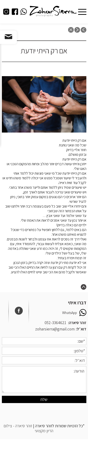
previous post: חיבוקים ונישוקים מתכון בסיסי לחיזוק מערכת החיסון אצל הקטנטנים (83, 30)
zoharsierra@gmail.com (55, 329)
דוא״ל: (81, 329)
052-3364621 (55, 322)
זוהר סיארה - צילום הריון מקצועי (28, 428)
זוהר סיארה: (77, 322)
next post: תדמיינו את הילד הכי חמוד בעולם (77, 30)
